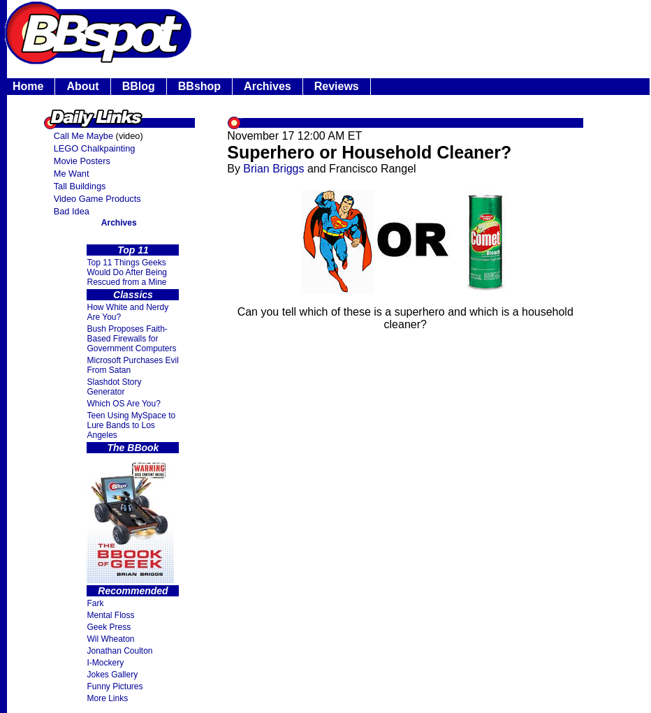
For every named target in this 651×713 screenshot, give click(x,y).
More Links (107, 698)
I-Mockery (105, 663)
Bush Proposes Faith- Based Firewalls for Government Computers (131, 338)
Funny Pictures (114, 686)
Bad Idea (71, 211)
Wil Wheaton (110, 639)
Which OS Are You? (123, 404)
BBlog (138, 86)
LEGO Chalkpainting (95, 148)
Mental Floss (110, 615)
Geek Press (109, 627)
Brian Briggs (273, 169)
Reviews (336, 86)
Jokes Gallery (112, 674)
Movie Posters (82, 161)
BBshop (199, 86)
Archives (267, 86)
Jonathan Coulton (119, 651)
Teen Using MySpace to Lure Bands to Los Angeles (131, 425)
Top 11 (133, 250)
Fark (95, 603)
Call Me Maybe (83, 136)
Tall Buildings (80, 186)
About (82, 86)
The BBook (133, 447)
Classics (133, 294)
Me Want (71, 173)
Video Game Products (97, 198)
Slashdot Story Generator (114, 387)
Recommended (133, 590)
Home (28, 86)
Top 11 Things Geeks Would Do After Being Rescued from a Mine (127, 272)
